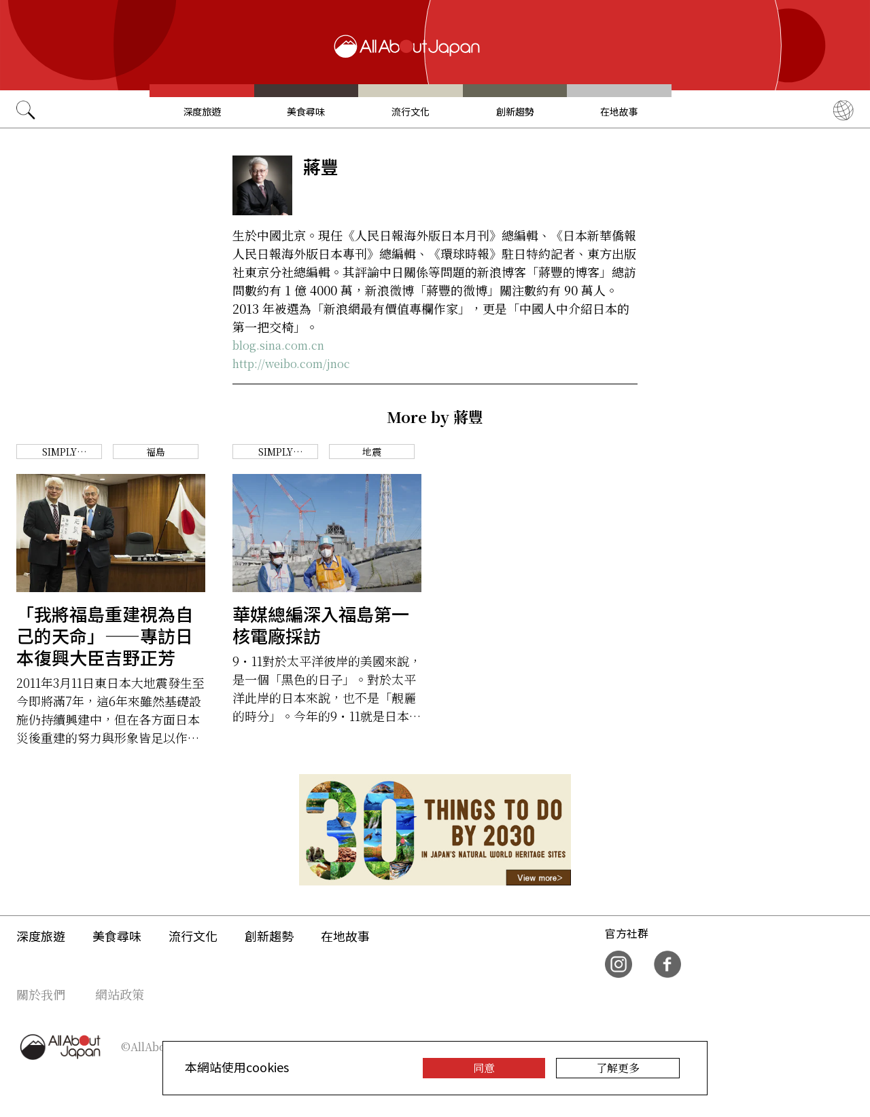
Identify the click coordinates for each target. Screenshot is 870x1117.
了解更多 (618, 1068)
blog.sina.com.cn (278, 345)
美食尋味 (306, 111)
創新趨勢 (515, 111)
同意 (484, 1068)
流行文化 (411, 111)
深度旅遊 (202, 111)
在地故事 (619, 111)
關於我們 (40, 994)
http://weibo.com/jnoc (291, 363)
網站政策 (119, 994)
